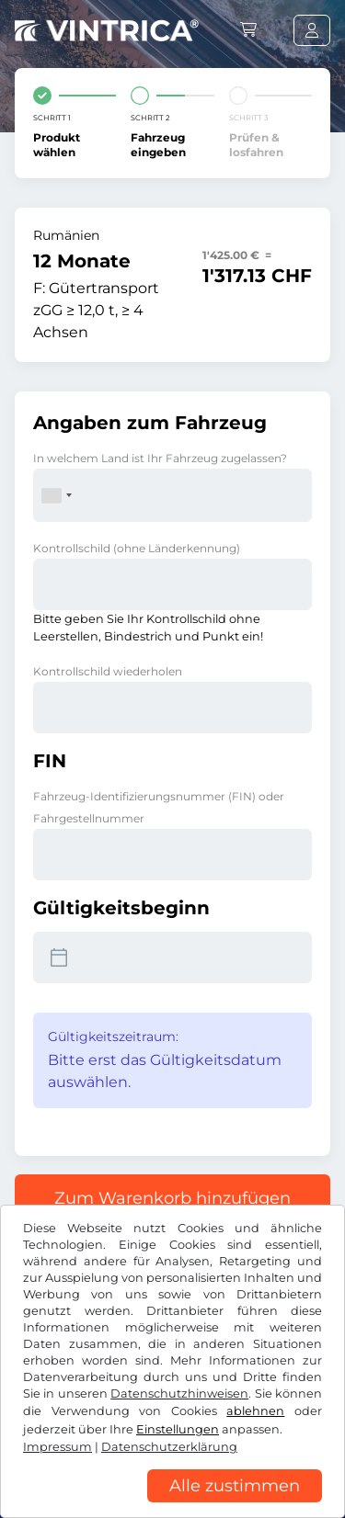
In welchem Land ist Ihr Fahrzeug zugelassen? (160, 458)
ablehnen (255, 1411)
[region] (172, 1504)
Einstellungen (177, 1429)
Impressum (57, 1447)
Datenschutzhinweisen (179, 1393)
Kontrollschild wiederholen (107, 671)
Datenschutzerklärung (169, 1447)
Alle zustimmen (234, 1486)
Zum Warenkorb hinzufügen (172, 1198)
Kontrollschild (136, 548)
